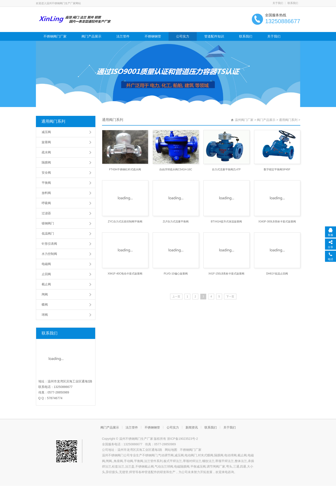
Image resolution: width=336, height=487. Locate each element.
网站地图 (171, 449)
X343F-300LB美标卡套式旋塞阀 (277, 221)
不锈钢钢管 (153, 36)
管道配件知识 (214, 36)
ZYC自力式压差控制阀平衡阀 (125, 221)
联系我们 (293, 3)
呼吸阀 (46, 203)
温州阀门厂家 (244, 120)
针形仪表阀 (49, 243)
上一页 (176, 296)
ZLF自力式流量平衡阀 (176, 221)
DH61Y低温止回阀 (277, 273)
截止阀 (46, 284)
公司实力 (182, 36)
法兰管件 (123, 36)
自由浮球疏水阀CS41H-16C (175, 169)
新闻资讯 (192, 427)
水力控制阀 (49, 254)
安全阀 (46, 172)
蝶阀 (45, 304)
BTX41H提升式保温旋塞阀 (226, 221)
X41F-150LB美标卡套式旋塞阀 (226, 273)
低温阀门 (48, 233)
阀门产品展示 (91, 36)
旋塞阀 (46, 142)
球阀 (45, 314)
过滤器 (46, 213)
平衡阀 (46, 182)
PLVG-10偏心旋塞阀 (175, 273)
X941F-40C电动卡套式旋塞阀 (125, 273)
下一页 (230, 296)
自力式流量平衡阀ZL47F (226, 169)
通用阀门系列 (53, 121)
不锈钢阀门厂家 (55, 36)
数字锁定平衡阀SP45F (277, 169)
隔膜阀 (46, 162)
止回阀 (46, 274)
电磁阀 (46, 264)
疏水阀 (46, 152)
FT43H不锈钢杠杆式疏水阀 (125, 169)
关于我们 (278, 3)
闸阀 (45, 294)
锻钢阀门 (48, 223)
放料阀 (46, 193)
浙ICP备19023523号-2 (182, 438)
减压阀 (46, 132)
